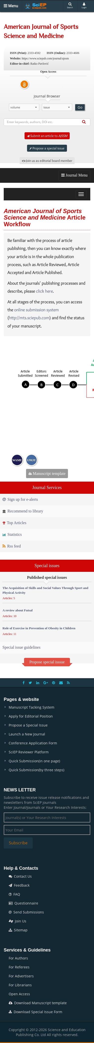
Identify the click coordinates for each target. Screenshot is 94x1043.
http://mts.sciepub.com (29, 317)
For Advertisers (21, 976)
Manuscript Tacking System (31, 707)
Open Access (19, 994)
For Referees (19, 967)
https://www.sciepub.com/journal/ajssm (45, 58)
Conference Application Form (33, 743)
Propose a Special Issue (28, 725)
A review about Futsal (17, 610)
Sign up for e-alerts (20, 499)
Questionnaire (23, 903)
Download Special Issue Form (35, 1011)
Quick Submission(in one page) (34, 761)
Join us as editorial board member (47, 160)
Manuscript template (47, 473)
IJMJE (31, 460)
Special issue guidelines (21, 647)
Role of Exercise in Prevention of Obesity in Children (38, 628)
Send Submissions (26, 912)
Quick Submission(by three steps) (36, 770)
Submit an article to (47, 136)
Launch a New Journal (27, 734)
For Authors (18, 958)
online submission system (36, 310)
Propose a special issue (47, 148)
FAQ (14, 894)
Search (70, 5)
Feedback (19, 885)
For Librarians (20, 985)
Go (80, 107)
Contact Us (20, 876)
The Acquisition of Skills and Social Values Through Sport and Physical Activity (45, 590)
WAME (17, 460)
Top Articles (14, 523)
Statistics (12, 534)
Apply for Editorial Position (31, 716)
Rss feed (11, 546)
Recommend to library (22, 511)
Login (84, 5)
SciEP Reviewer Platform (29, 752)
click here (44, 291)
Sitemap (18, 930)
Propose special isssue (46, 662)
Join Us (17, 921)
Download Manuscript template (38, 1002)
